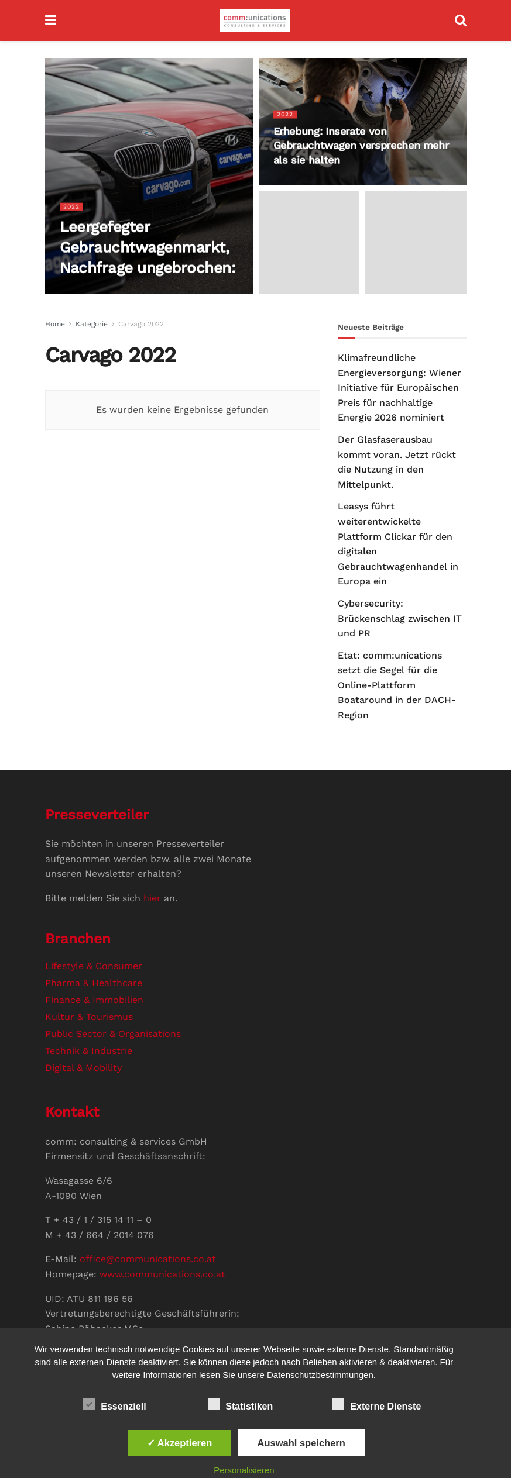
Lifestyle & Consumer (93, 965)
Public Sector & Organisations (113, 1033)
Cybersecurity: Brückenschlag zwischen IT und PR (400, 618)
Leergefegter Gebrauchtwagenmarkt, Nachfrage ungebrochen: (148, 247)
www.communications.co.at (162, 1274)
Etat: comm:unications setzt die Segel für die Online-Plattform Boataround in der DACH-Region (397, 685)
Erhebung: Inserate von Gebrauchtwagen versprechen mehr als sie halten (361, 145)
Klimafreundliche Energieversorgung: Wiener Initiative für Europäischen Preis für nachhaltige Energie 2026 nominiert (399, 387)
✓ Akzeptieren (179, 1443)
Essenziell (114, 1404)
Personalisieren (244, 1470)
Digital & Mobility (83, 1067)
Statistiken (240, 1404)
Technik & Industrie (88, 1050)
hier (152, 898)
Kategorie (92, 324)
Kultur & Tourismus (89, 1016)
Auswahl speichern (301, 1443)
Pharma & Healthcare (93, 982)
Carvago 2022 (141, 324)
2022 (71, 207)
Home (55, 324)
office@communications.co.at (148, 1259)
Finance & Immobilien (94, 999)
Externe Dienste (376, 1404)
